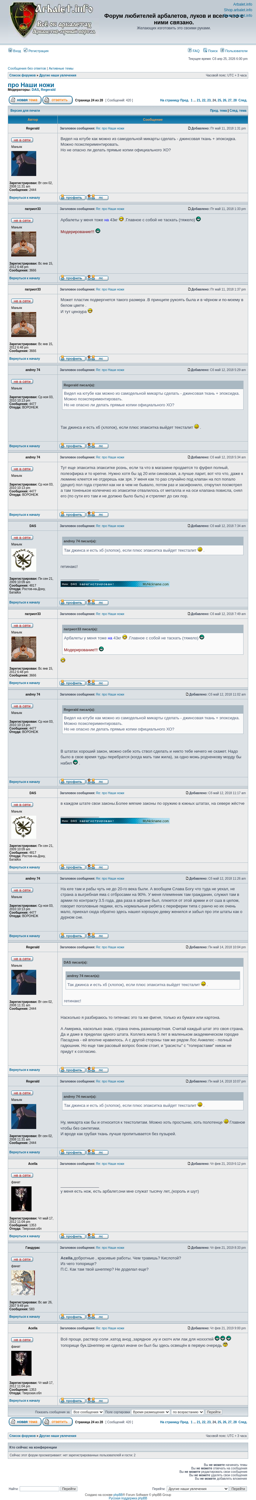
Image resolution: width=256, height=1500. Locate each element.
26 (224, 100)
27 (229, 100)
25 (219, 100)
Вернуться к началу (24, 197)
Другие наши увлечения (57, 75)
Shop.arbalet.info (238, 10)
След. (243, 100)
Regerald (48, 89)
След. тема (237, 110)
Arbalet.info (242, 4)
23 (209, 100)
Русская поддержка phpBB (128, 1498)
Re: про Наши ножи (110, 128)
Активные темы (61, 68)
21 (198, 100)
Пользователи (234, 51)
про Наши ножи (31, 84)
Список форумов (22, 75)
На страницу (170, 100)
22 (203, 100)
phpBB (118, 1495)
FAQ (193, 51)
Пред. (184, 100)
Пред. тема (218, 110)
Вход (14, 51)
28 (235, 100)
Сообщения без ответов (27, 68)
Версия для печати (25, 110)
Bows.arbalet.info (238, 15)
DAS (35, 89)
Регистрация (36, 51)
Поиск (210, 51)
